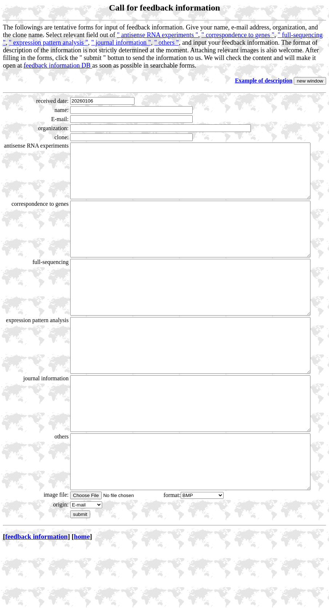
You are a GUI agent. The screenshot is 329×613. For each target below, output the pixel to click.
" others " (166, 42)
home (82, 602)
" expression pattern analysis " (48, 42)
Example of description (263, 80)
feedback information (36, 602)
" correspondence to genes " (237, 35)
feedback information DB (58, 65)
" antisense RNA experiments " (157, 35)
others (47, 491)
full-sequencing (36, 284)
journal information (31, 422)
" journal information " (121, 42)
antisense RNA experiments (36, 149)
